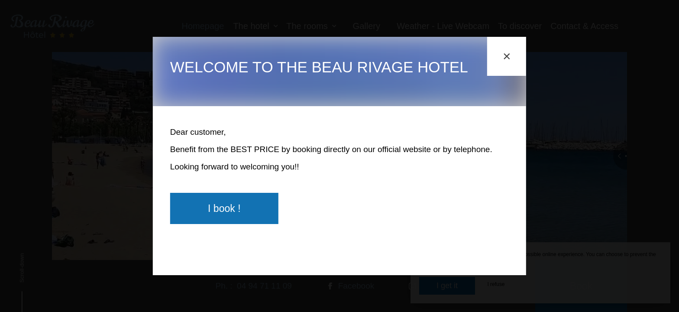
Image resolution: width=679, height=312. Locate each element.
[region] (339, 139)
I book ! (224, 208)
